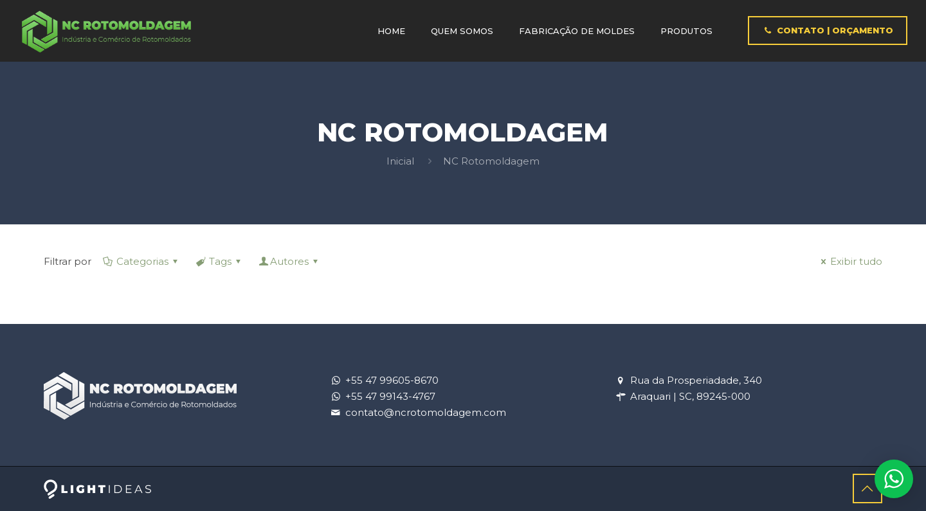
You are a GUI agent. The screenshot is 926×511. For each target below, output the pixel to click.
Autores (289, 261)
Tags (219, 261)
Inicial (400, 161)
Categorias (141, 261)
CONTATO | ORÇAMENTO (827, 30)
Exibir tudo (849, 261)
